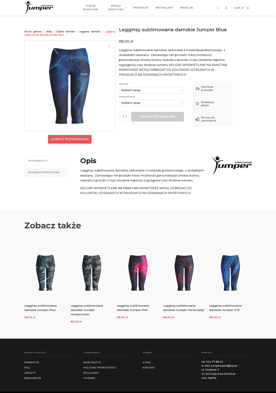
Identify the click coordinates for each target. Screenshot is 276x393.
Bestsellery (164, 7)
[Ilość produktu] (124, 116)
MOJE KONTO (92, 362)
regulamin (91, 372)
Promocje (141, 7)
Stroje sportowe (90, 8)
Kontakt (149, 367)
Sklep (49, 31)
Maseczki (186, 7)
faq (27, 367)
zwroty (30, 372)
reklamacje (32, 378)
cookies (89, 378)
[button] (109, 46)
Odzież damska (65, 31)
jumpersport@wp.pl (224, 365)
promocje (31, 362)
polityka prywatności (99, 367)
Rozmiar (124, 84)
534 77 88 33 (214, 361)
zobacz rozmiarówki (69, 139)
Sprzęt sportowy (116, 8)
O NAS (147, 362)
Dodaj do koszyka (157, 116)
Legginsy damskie (90, 31)
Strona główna (33, 31)
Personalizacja (127, 96)
